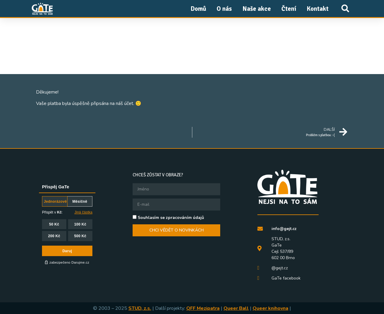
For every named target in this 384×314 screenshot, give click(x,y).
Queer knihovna (270, 308)
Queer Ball (236, 308)
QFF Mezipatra (203, 308)
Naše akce (256, 9)
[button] (345, 8)
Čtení (288, 9)
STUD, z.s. (139, 308)
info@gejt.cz (284, 229)
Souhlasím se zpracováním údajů (171, 217)
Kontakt (317, 9)
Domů (198, 9)
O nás (224, 9)
